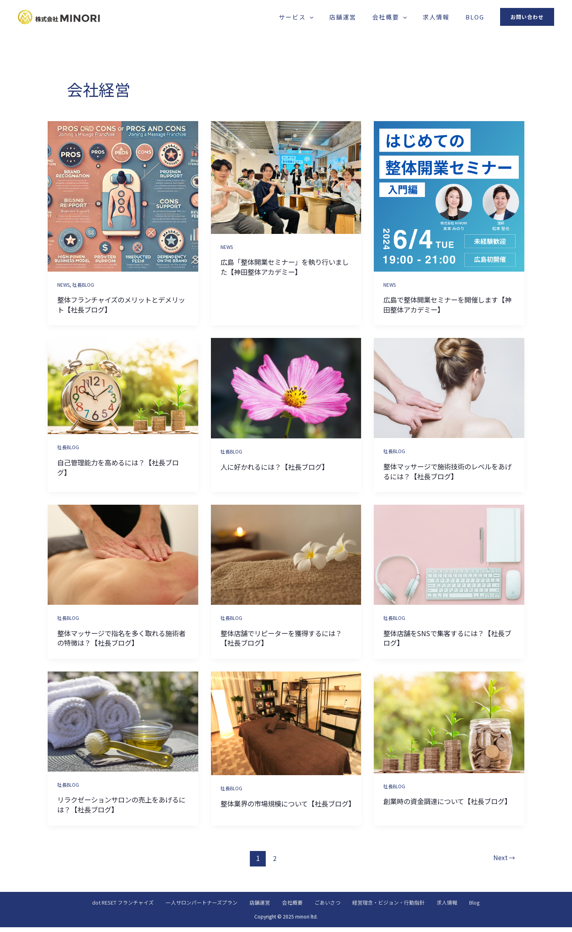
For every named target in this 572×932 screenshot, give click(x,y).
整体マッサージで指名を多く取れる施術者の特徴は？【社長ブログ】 (121, 637)
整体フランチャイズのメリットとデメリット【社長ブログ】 (121, 304)
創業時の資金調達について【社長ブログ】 (447, 805)
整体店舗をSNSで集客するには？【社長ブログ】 (447, 637)
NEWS (64, 284)
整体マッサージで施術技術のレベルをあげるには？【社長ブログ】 (447, 471)
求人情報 (448, 17)
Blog (479, 17)
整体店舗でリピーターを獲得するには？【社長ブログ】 (280, 637)
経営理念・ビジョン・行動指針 (402, 907)
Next (502, 861)
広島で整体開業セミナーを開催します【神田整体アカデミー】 (447, 304)
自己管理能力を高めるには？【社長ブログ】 (121, 467)
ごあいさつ (333, 907)
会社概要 (409, 17)
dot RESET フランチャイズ (99, 907)
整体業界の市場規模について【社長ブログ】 (284, 808)
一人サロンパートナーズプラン (188, 907)
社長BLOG (86, 284)
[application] (345, 17)
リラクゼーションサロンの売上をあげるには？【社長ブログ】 (121, 804)
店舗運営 (370, 17)
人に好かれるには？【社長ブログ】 (280, 466)
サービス (332, 17)
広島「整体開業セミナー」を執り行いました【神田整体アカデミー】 (284, 266)
